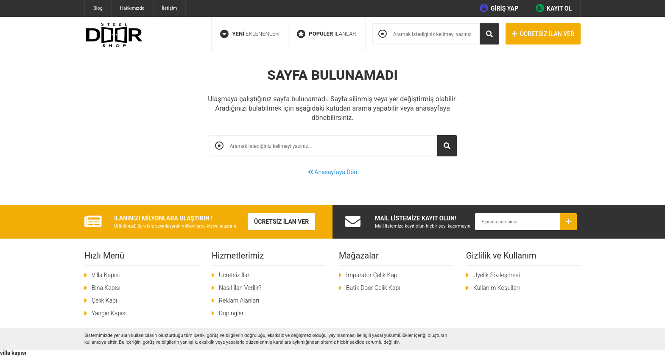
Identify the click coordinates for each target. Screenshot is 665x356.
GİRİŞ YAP (499, 8)
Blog (98, 8)
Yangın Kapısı (109, 313)
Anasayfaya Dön (332, 172)
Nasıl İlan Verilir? (240, 287)
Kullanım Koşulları (496, 287)
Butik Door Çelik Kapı (373, 287)
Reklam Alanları (239, 300)
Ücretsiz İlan (235, 275)
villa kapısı (13, 353)
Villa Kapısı (106, 275)
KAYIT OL (554, 8)
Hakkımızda (132, 8)
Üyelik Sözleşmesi (496, 275)
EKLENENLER (249, 34)
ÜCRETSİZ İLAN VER (543, 33)
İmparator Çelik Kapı (372, 275)
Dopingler (231, 313)
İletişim (169, 8)
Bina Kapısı (106, 287)
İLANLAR (326, 34)
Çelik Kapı (104, 300)
